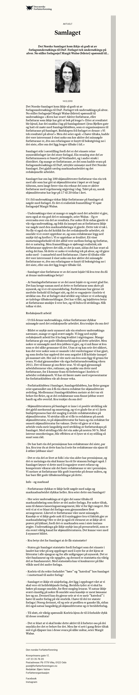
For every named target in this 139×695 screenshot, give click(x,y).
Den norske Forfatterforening (39, 7)
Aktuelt (67, 24)
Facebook (31, 678)
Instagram (31, 681)
